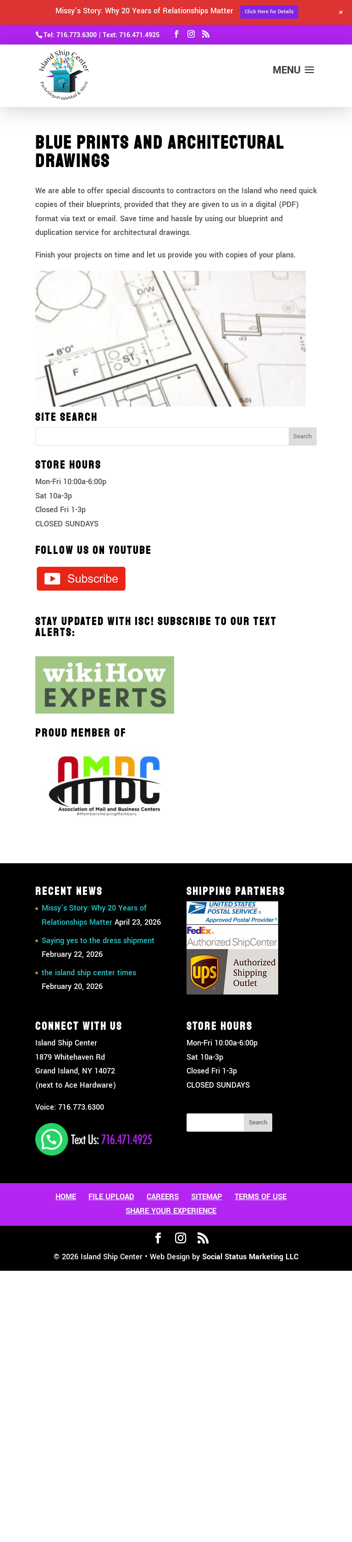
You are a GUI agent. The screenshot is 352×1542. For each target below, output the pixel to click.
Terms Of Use (260, 1196)
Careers (163, 1196)
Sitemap (206, 1196)
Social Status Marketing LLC (250, 1256)
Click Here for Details (269, 11)
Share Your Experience (171, 1211)
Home (65, 1196)
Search (258, 1122)
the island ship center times (89, 972)
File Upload (111, 1196)
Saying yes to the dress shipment (98, 940)
